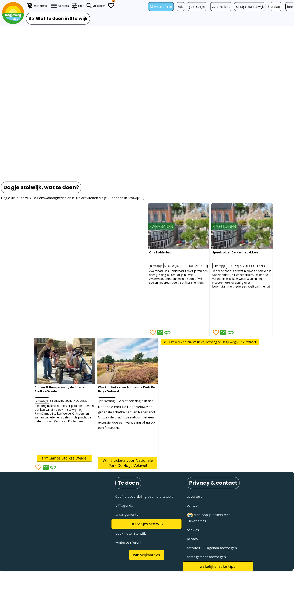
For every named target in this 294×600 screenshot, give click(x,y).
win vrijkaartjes (146, 554)
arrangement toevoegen (206, 557)
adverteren (195, 496)
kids (181, 7)
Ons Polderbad (160, 252)
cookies (193, 530)
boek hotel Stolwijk (130, 533)
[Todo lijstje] (111, 5)
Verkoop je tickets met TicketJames (208, 517)
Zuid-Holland (224, 7)
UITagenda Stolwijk (253, 7)
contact (192, 505)
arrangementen (127, 514)
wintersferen (161, 7)
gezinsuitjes (199, 7)
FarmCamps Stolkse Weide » (64, 458)
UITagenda (124, 505)
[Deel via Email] (160, 332)
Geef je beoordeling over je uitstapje (144, 496)
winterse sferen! (128, 542)
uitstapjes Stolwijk (146, 523)
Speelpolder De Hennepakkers (235, 252)
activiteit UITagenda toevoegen (212, 548)
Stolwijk (280, 7)
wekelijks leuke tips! (218, 566)
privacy (192, 539)
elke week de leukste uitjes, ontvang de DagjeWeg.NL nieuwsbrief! (210, 342)
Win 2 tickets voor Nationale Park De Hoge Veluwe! (128, 463)
